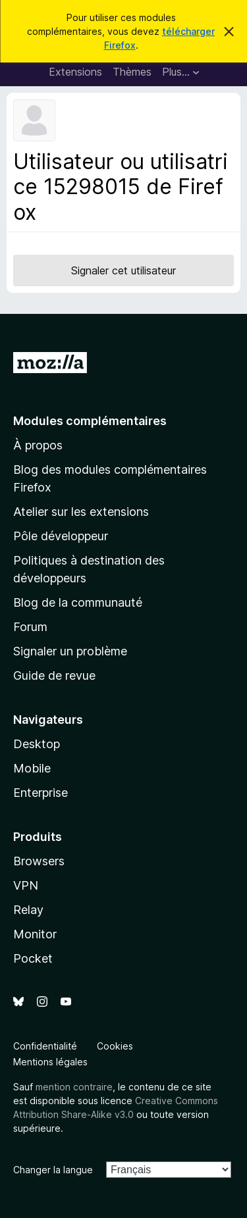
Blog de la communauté (77, 602)
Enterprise (40, 792)
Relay (28, 910)
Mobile (32, 768)
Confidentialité (45, 1046)
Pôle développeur (60, 536)
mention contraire (74, 1086)
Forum (30, 627)
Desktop (36, 744)
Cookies (115, 1046)
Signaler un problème (70, 651)
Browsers (39, 861)
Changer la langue (53, 1169)
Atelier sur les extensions (81, 512)
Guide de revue (54, 675)
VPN (25, 885)
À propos (38, 445)
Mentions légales (50, 1061)
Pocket (33, 958)
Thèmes (132, 71)
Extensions (75, 71)
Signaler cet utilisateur (123, 270)
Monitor (35, 934)
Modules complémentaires (90, 421)
